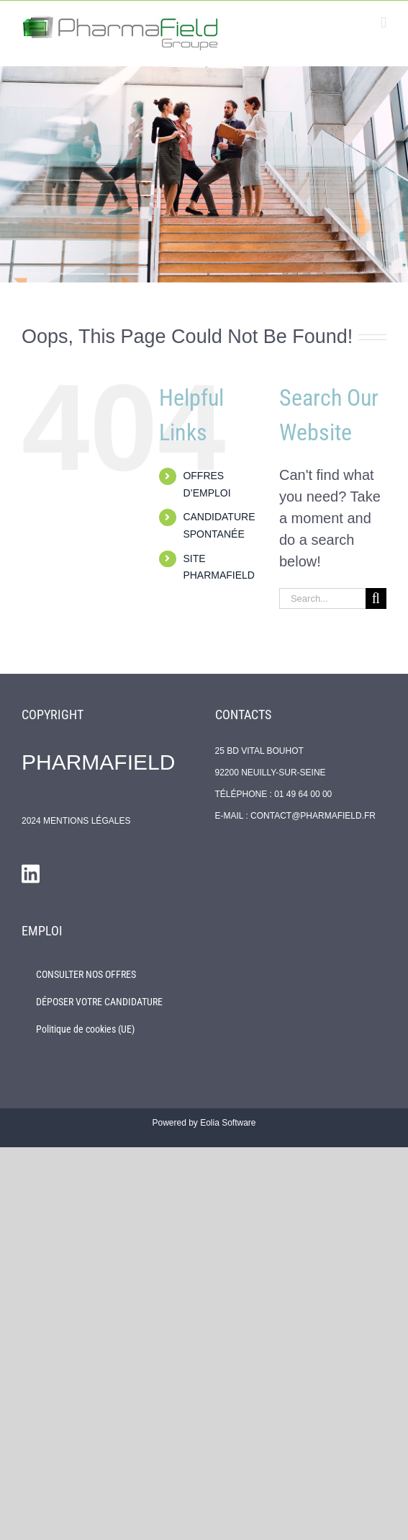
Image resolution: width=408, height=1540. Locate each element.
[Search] (376, 598)
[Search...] (322, 598)
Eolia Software (227, 1123)
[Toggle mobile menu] (383, 22)
